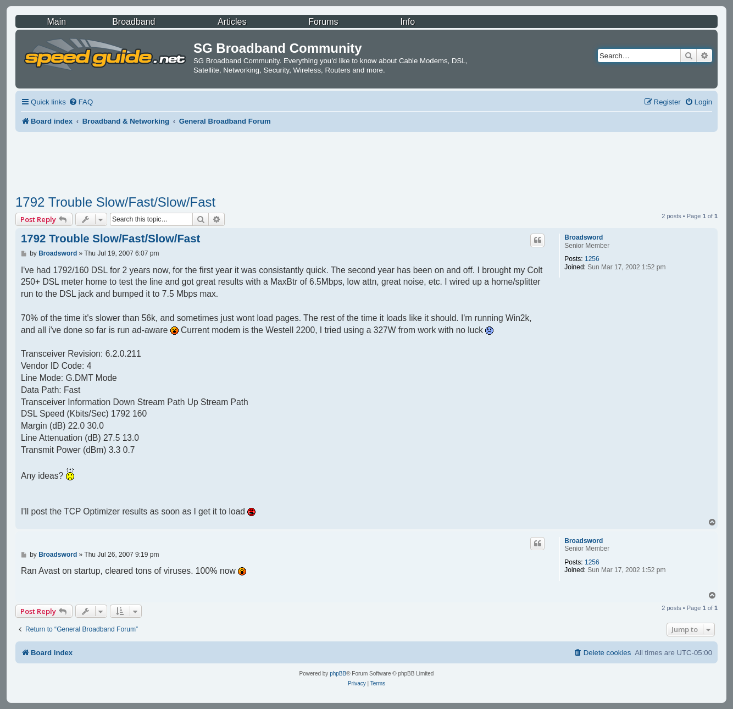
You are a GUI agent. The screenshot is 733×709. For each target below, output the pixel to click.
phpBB (338, 674)
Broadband (133, 21)
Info (407, 21)
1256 (592, 259)
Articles (232, 21)
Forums (323, 21)
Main (56, 21)
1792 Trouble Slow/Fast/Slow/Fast (115, 202)
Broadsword (583, 237)
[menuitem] (81, 102)
